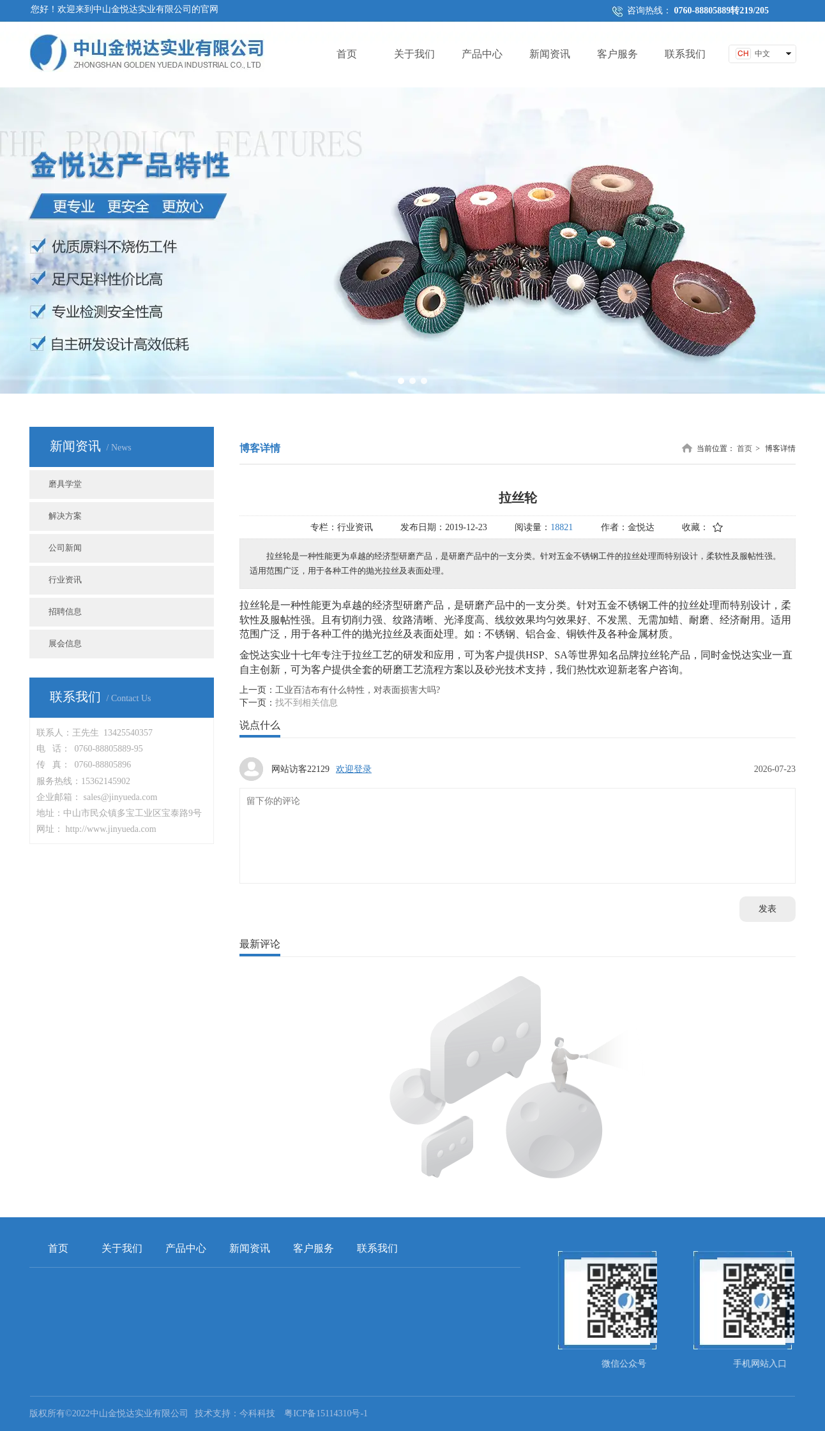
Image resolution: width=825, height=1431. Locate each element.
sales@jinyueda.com (121, 797)
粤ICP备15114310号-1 (326, 1413)
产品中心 (185, 1248)
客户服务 (313, 1248)
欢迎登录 (354, 769)
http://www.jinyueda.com (111, 829)
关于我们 (122, 1248)
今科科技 (257, 1413)
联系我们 (377, 1248)
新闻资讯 (249, 1248)
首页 (744, 448)
